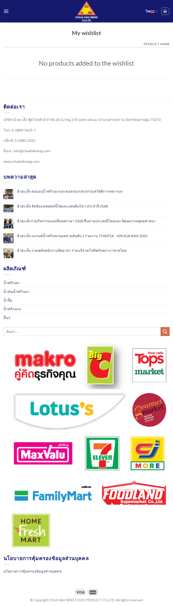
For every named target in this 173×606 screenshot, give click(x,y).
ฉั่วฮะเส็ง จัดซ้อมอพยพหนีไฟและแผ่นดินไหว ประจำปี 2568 (62, 206)
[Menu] (6, 11)
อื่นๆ (6, 317)
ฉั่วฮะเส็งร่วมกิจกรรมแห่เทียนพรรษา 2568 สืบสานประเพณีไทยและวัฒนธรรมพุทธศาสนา (86, 221)
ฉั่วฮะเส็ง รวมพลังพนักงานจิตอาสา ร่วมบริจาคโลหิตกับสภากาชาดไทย (72, 250)
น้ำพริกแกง (12, 309)
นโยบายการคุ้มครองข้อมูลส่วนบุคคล (32, 571)
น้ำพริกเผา (11, 283)
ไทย (152, 11)
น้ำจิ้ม (7, 300)
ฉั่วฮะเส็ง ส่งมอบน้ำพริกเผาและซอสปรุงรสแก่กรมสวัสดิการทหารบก (70, 191)
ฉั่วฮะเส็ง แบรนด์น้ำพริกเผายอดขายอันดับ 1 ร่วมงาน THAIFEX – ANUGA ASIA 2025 (82, 236)
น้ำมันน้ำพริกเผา (16, 291)
